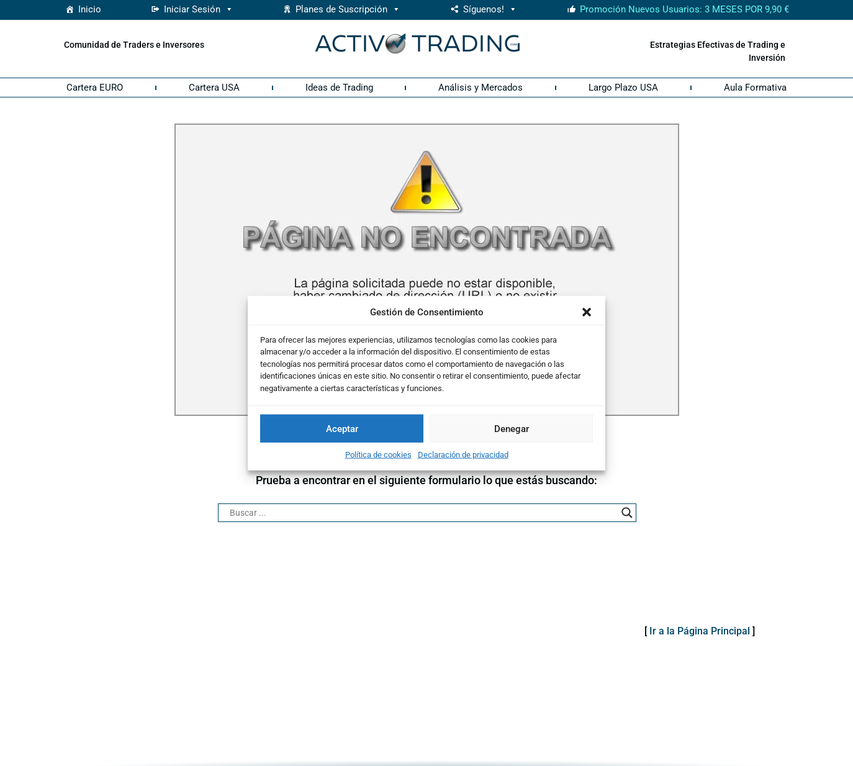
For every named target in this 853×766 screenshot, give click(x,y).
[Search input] (421, 512)
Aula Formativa (755, 87)
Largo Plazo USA (623, 87)
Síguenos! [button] (490, 9)
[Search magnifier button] (627, 512)
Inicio (89, 9)
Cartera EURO (94, 87)
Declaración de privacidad (463, 454)
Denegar (511, 428)
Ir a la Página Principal (699, 631)
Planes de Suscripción (348, 9)
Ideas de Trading (339, 87)
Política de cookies (378, 454)
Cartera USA (214, 87)
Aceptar (342, 428)
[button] (586, 312)
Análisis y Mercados (480, 87)
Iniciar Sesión (198, 9)
